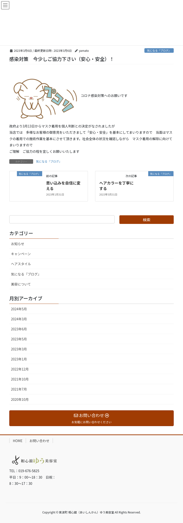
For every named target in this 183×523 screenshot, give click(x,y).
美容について (21, 284)
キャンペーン (21, 253)
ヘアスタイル (21, 263)
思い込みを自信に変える (63, 185)
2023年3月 (19, 349)
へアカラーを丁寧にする (116, 185)
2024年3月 (19, 319)
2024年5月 (19, 308)
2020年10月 (20, 399)
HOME (17, 440)
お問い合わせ (39, 440)
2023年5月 (19, 339)
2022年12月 (20, 369)
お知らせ (17, 243)
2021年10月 (20, 379)
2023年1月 (19, 359)
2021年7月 (19, 389)
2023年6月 (19, 329)
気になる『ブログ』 (159, 50)
